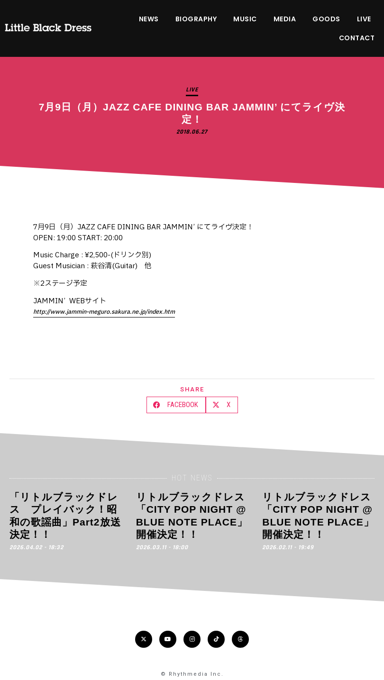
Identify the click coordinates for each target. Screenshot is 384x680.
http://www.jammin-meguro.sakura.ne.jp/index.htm (104, 312)
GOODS (326, 19)
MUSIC (245, 19)
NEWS (149, 19)
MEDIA (285, 19)
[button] (176, 405)
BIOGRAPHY (196, 19)
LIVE (364, 19)
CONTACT (357, 38)
